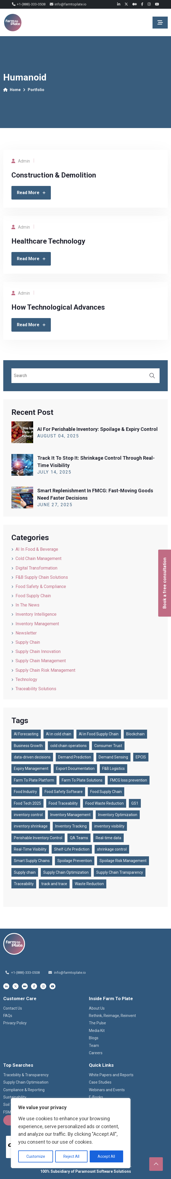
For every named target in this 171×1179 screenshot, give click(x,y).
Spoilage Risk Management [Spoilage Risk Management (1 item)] (123, 860)
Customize (35, 1156)
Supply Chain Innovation (38, 651)
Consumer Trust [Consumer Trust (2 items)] (108, 746)
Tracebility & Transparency (26, 1075)
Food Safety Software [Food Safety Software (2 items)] (64, 791)
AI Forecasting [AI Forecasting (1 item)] (26, 734)
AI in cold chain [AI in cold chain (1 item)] (58, 734)
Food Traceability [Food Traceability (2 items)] (63, 803)
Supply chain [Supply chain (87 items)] (25, 872)
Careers (95, 1053)
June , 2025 (55, 504)
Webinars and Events (107, 1090)
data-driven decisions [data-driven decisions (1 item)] (32, 757)
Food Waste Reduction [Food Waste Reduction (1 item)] (104, 803)
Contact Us (12, 1008)
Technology (26, 679)
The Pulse (97, 1023)
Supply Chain (27, 642)
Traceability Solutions (35, 688)
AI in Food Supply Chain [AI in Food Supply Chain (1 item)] (99, 734)
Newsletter (26, 633)
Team (94, 1045)
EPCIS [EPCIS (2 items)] (141, 757)
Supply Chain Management (40, 660)
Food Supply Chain (33, 595)
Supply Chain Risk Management (45, 670)
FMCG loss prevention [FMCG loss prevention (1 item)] (128, 780)
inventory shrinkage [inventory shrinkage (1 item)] (31, 826)
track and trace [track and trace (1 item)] (54, 884)
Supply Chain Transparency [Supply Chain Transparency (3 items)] (119, 872)
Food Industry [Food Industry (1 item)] (25, 791)
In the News (27, 605)
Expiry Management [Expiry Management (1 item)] (31, 768)
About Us (97, 1008)
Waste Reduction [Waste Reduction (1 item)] (89, 884)
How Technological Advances (58, 307)
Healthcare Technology (48, 241)
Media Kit (97, 1030)
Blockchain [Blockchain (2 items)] (135, 734)
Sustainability (14, 1097)
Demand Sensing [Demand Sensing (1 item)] (113, 757)
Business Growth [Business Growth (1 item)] (28, 746)
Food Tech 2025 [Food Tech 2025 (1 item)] (27, 803)
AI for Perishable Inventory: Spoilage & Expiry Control (97, 429)
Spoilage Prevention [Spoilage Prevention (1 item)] (74, 860)
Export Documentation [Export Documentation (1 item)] (75, 768)
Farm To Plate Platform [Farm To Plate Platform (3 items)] (34, 780)
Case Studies (100, 1082)
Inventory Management (37, 623)
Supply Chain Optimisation (25, 1082)
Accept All (106, 1156)
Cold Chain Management (38, 558)
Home (12, 90)
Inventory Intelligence (36, 614)
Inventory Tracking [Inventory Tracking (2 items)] (71, 826)
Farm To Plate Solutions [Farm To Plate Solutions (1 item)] (82, 780)
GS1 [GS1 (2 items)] (134, 803)
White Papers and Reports (111, 1075)
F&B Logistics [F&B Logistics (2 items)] (113, 768)
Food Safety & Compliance (40, 586)
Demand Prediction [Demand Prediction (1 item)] (74, 757)
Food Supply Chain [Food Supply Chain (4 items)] (106, 791)
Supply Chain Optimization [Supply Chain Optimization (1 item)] (66, 872)
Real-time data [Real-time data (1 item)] (108, 838)
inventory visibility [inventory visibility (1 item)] (109, 826)
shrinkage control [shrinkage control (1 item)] (112, 849)
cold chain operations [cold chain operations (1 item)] (68, 746)
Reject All (71, 1156)
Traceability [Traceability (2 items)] (24, 884)
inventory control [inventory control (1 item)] (28, 815)
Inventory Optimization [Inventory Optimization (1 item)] (117, 815)
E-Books (96, 1097)
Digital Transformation (36, 568)
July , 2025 (54, 472)
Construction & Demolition (53, 175)
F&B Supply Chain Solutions (41, 577)
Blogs (93, 1038)
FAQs (7, 1015)
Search (152, 375)
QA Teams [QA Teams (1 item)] (79, 838)
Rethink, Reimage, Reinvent (112, 1015)
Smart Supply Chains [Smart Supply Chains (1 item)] (32, 860)
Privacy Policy (15, 1023)
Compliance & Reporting (24, 1090)
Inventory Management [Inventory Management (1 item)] (70, 815)
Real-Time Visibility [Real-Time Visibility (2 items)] (30, 849)
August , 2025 (58, 435)
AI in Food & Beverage (36, 549)
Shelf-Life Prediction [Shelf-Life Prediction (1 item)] (71, 849)
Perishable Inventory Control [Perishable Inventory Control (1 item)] (38, 838)
